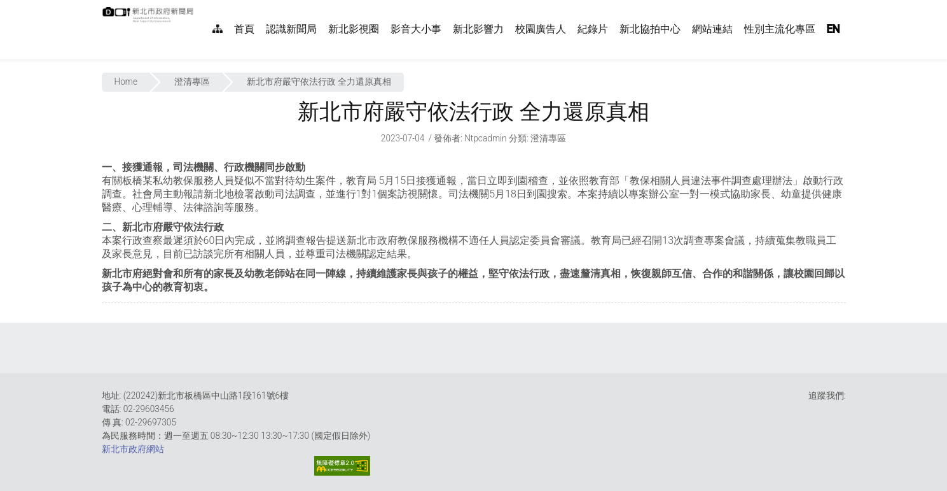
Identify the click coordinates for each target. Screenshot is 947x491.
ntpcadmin (485, 138)
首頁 (244, 29)
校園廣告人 (540, 29)
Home (126, 81)
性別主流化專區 (779, 29)
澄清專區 (192, 81)
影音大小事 (416, 29)
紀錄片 (592, 29)
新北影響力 (478, 29)
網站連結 (712, 29)
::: (200, 7)
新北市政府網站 (133, 449)
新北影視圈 (353, 29)
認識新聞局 (291, 29)
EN (833, 29)
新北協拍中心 (650, 29)
